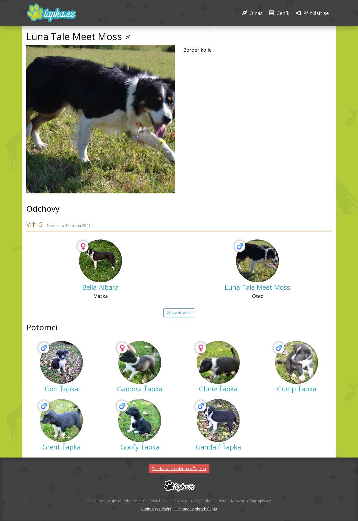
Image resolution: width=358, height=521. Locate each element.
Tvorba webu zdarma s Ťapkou (179, 468)
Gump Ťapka (296, 388)
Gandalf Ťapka (218, 446)
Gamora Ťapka (140, 388)
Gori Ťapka (61, 388)
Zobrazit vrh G (179, 312)
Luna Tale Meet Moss (257, 287)
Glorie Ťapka (218, 388)
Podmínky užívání (156, 508)
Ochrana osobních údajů (196, 508)
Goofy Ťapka (140, 446)
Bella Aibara (100, 287)
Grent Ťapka (61, 446)
